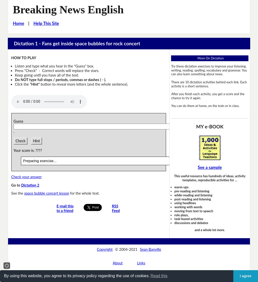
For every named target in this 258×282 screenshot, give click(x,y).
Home (18, 23)
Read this (159, 276)
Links (141, 263)
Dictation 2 (30, 185)
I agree (245, 276)
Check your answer (26, 177)
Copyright (105, 249)
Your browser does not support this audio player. (49, 102)
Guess (19, 121)
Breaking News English (68, 10)
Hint (36, 141)
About (117, 263)
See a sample (210, 167)
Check (21, 141)
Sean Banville (150, 249)
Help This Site (46, 23)
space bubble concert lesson (46, 193)
